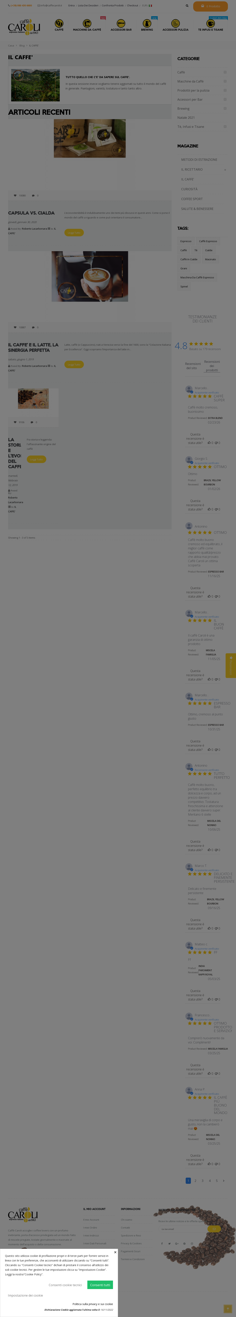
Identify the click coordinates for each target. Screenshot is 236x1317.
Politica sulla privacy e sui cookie (92, 1304)
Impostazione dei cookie (25, 1295)
